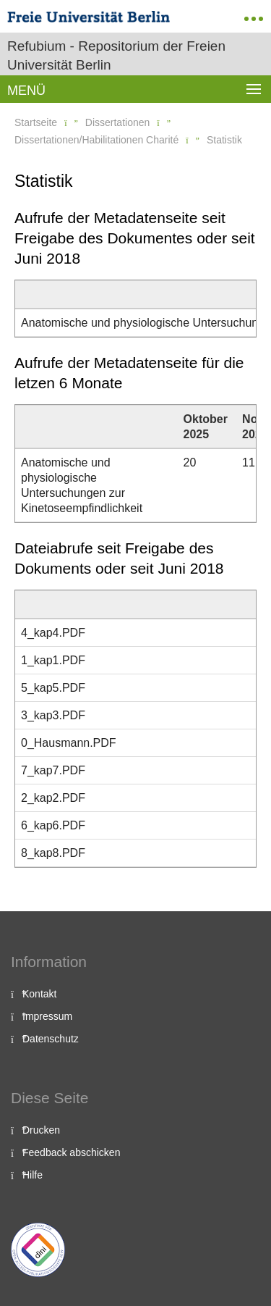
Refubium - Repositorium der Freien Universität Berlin (116, 55)
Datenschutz (50, 1039)
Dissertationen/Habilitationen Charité (96, 140)
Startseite (35, 122)
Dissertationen (117, 122)
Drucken (41, 1130)
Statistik (224, 140)
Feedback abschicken (71, 1152)
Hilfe (32, 1175)
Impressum (47, 1016)
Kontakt (39, 994)
